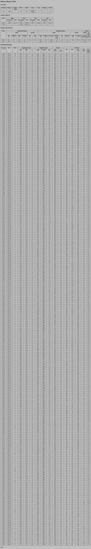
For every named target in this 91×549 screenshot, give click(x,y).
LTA (27, 11)
